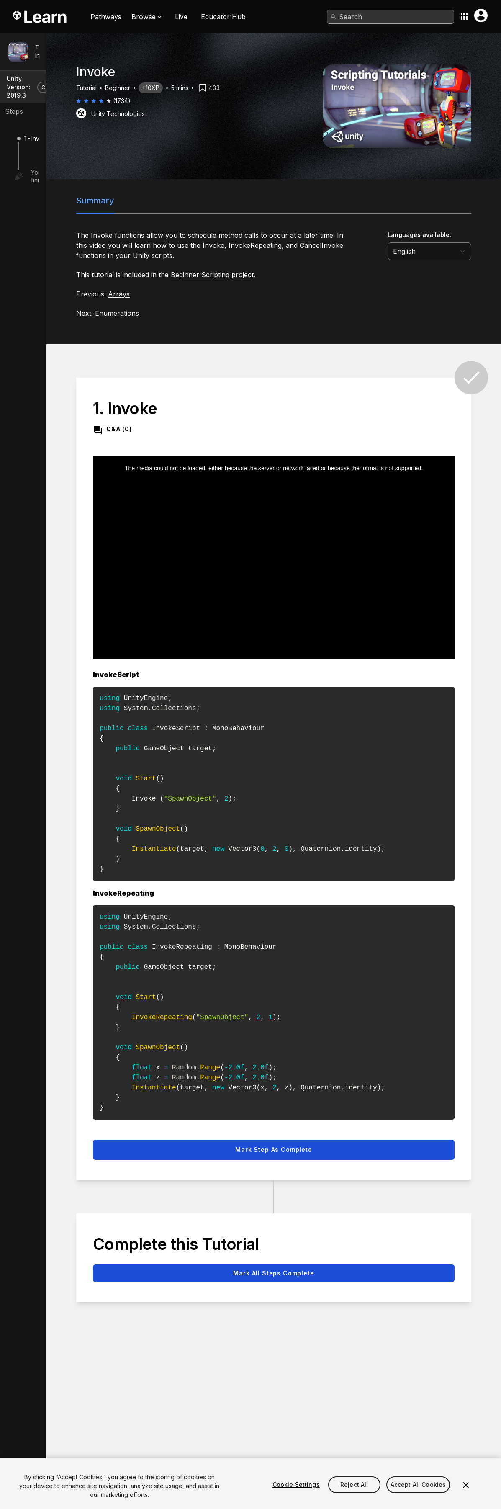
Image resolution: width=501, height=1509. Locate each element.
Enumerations (193, 313)
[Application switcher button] (464, 16)
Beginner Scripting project (288, 274)
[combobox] (390, 17)
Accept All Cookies (418, 1494)
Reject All (354, 1494)
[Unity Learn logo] (40, 16)
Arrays (195, 294)
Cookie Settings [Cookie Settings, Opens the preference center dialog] (296, 1494)
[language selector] (442, 251)
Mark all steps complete (317, 1237)
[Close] (466, 1495)
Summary (171, 201)
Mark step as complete (318, 1114)
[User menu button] (481, 15)
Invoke (44, 55)
